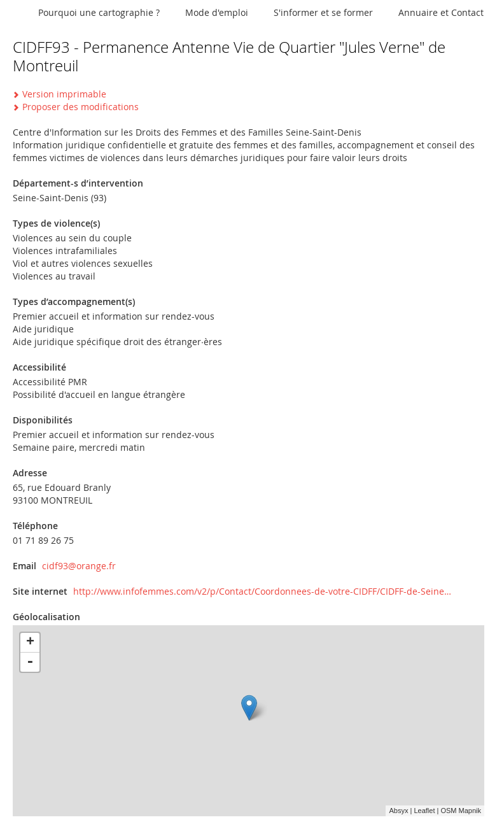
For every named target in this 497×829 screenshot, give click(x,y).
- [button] (29, 662)
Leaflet (424, 810)
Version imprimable (64, 94)
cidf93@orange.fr (79, 566)
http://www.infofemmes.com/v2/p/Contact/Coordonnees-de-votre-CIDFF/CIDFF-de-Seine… (262, 591)
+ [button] (30, 642)
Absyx (398, 810)
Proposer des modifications (80, 107)
